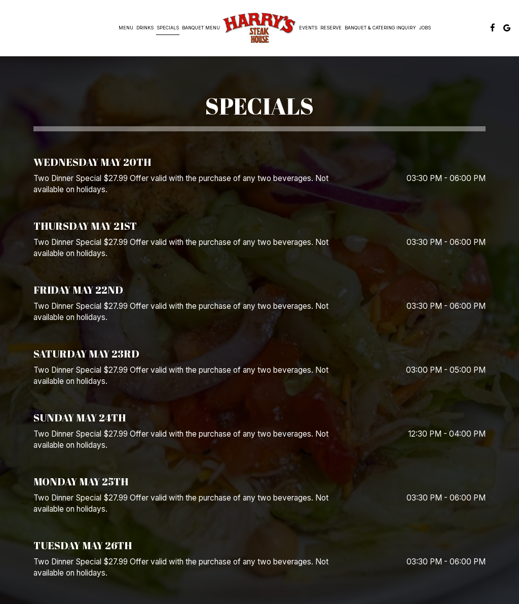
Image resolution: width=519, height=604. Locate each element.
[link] (259, 28)
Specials (168, 27)
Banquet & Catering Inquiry (380, 27)
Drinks (145, 27)
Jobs (425, 27)
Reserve (331, 27)
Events (308, 27)
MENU (126, 27)
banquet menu (201, 27)
